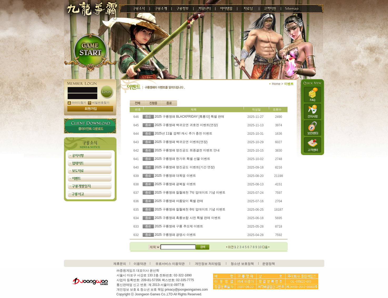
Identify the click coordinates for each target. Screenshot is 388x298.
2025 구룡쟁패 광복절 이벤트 (175, 184)
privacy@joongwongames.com (186, 289)
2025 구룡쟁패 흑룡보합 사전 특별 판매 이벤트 (188, 218)
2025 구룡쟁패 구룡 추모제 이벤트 (179, 226)
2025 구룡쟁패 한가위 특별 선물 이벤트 (182, 159)
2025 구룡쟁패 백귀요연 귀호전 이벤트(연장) (186, 125)
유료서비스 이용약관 (170, 264)
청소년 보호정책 (242, 264)
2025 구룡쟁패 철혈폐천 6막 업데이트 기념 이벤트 (190, 209)
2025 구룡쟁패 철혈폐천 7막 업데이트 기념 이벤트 (190, 192)
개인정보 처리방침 (208, 264)
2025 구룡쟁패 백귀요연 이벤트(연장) (181, 142)
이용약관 (140, 264)
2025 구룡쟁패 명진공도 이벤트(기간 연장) (185, 167)
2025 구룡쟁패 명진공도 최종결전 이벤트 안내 (187, 150)
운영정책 (268, 264)
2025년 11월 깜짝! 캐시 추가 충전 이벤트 (183, 133)
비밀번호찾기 (98, 102)
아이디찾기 (77, 102)
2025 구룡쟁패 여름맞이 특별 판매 (179, 201)
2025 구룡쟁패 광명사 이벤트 (175, 235)
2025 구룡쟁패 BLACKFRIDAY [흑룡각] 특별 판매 (189, 116)
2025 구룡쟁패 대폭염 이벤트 (175, 175)
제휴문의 (119, 264)
